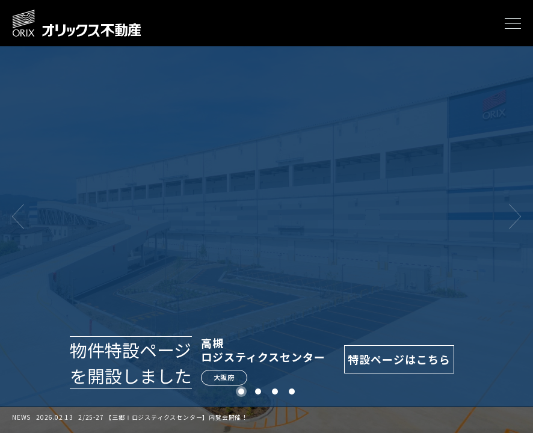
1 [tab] (241, 392)
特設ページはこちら (399, 359)
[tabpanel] (266, 216)
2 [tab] (258, 392)
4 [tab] (292, 392)
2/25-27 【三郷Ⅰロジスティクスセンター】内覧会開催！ (163, 417)
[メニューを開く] (513, 23)
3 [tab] (275, 392)
